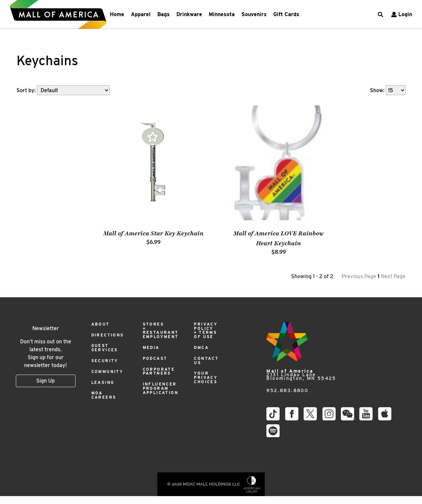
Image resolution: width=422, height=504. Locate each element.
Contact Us (206, 360)
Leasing (102, 382)
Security (104, 360)
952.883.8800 (287, 390)
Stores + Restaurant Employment (161, 330)
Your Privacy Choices (206, 377)
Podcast (155, 358)
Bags (163, 14)
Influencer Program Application (160, 388)
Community (107, 371)
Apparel (141, 14)
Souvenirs (254, 14)
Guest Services (104, 347)
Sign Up (45, 381)
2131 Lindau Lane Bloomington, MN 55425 (301, 375)
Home (117, 14)
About (100, 324)
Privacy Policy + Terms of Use (206, 330)
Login (401, 14)
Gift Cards (286, 14)
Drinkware (189, 14)
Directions (107, 334)
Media (151, 347)
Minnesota (222, 14)
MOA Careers (103, 395)
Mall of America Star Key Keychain (153, 233)
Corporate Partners (159, 371)
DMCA (201, 347)
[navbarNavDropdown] (204, 14)
